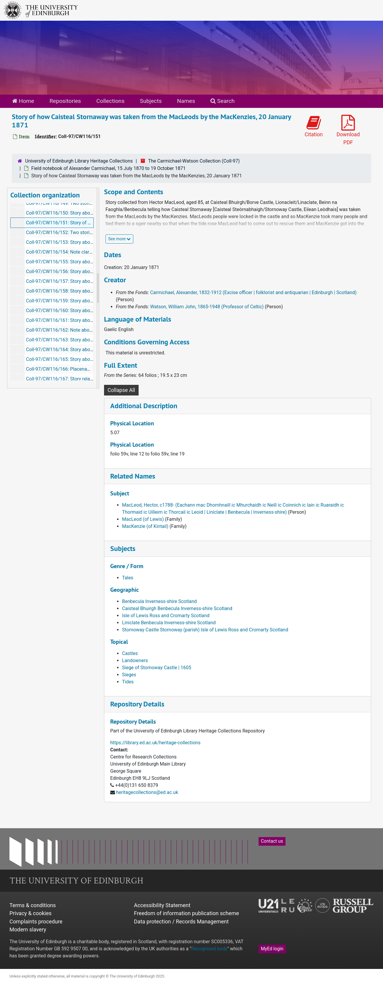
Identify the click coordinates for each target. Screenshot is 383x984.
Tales (127, 578)
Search (222, 101)
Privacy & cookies (30, 913)
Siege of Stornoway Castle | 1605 (156, 667)
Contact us (272, 841)
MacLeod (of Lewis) (143, 519)
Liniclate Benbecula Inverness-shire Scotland (169, 622)
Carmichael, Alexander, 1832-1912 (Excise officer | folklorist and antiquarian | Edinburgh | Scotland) (253, 292)
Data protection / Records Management (181, 921)
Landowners (135, 660)
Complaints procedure (35, 921)
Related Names (132, 476)
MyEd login (272, 948)
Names (186, 101)
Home (23, 101)
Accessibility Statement (162, 905)
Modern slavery (27, 929)
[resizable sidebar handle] (98, 288)
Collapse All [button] (121, 390)
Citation (314, 126)
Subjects (151, 101)
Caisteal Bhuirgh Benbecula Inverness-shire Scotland (177, 608)
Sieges (129, 674)
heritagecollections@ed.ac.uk (147, 792)
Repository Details (137, 704)
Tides (128, 682)
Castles (130, 653)
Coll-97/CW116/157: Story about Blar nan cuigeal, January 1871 (93, 281)
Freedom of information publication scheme (186, 913)
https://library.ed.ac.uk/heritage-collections (155, 742)
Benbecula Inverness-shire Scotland (159, 601)
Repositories (65, 101)
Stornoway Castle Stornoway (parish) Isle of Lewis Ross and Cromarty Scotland (205, 630)
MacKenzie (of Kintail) (145, 526)
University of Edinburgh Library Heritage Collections (79, 161)
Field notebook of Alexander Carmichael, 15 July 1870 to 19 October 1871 (108, 168)
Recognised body (209, 948)
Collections (110, 101)
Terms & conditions (32, 905)
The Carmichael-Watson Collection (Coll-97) (194, 161)
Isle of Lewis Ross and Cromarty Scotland (166, 615)
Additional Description (143, 405)
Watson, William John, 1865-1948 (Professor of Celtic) (207, 306)
